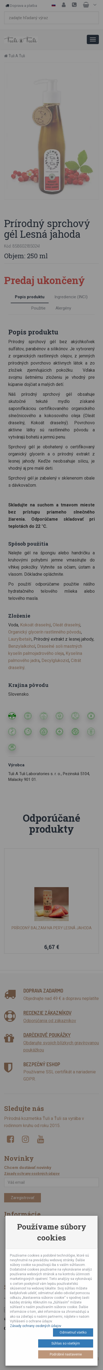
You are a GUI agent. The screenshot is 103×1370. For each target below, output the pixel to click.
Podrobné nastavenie (66, 1354)
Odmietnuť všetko (73, 1332)
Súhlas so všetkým (65, 1343)
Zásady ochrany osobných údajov (35, 1326)
